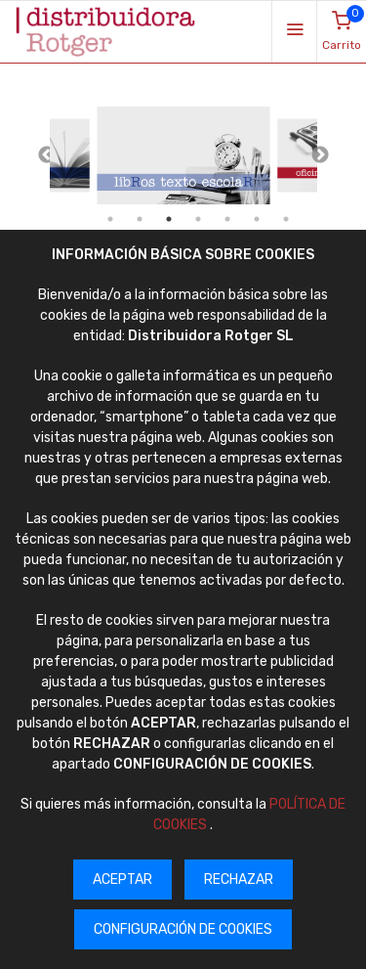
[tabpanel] (183, 156)
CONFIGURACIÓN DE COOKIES (183, 929)
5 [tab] (227, 219)
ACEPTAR (122, 879)
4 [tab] (198, 219)
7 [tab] (286, 219)
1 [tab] (110, 219)
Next (320, 155)
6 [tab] (256, 219)
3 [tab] (169, 219)
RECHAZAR (238, 879)
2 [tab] (139, 219)
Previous (47, 155)
